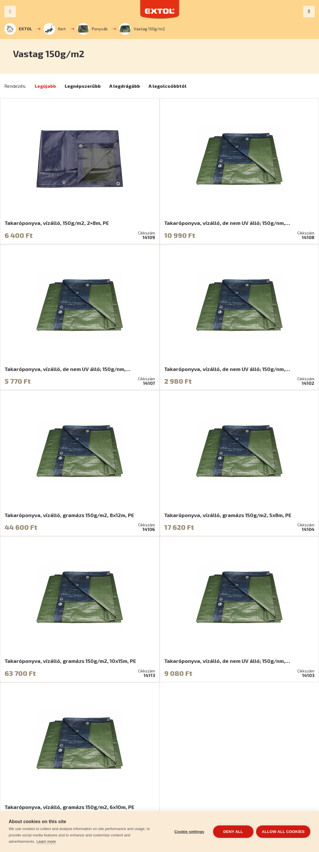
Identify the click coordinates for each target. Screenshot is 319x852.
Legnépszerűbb (83, 86)
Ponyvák (92, 29)
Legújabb (45, 86)
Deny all (233, 831)
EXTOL (18, 29)
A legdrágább (124, 86)
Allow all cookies (283, 831)
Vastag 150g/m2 (142, 29)
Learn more (46, 841)
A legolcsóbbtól (167, 86)
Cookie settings (189, 831)
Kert (55, 29)
